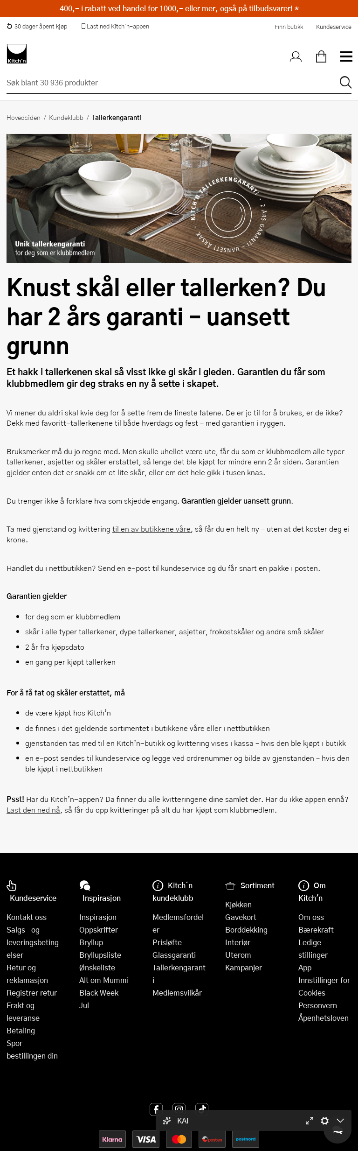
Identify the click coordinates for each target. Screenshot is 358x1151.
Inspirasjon (98, 917)
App (304, 967)
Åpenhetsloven (323, 1017)
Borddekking (246, 929)
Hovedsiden (24, 117)
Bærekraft (316, 929)
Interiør (237, 942)
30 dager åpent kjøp (37, 26)
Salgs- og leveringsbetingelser (33, 942)
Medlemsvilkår (177, 992)
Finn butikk (289, 26)
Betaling (21, 1030)
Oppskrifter (98, 929)
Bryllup (91, 942)
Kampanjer (243, 967)
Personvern (317, 1005)
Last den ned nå (33, 809)
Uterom (238, 954)
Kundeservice (333, 26)
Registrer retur (32, 992)
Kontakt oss (27, 917)
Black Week (98, 992)
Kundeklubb (66, 117)
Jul (84, 1005)
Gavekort (240, 917)
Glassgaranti (174, 954)
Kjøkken (238, 904)
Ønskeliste (97, 967)
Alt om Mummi (104, 980)
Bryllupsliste (100, 954)
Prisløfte (167, 942)
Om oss (311, 917)
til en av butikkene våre (151, 528)
